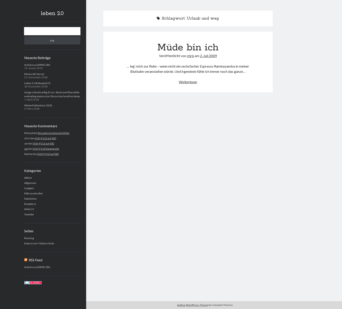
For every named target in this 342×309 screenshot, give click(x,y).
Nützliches (30, 198)
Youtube (29, 214)
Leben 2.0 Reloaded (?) (37, 83)
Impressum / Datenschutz (39, 243)
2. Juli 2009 (208, 56)
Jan (26, 148)
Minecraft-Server (34, 74)
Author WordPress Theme (192, 305)
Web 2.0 (29, 209)
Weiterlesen (188, 82)
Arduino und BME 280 (37, 64)
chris (190, 56)
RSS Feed (35, 260)
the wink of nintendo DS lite (53, 133)
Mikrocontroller (33, 193)
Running (29, 238)
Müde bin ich (188, 47)
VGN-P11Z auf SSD (45, 138)
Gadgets (29, 188)
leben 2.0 (52, 13)
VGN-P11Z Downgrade (45, 148)
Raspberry (30, 203)
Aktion (28, 177)
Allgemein (30, 183)
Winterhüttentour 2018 (38, 105)
